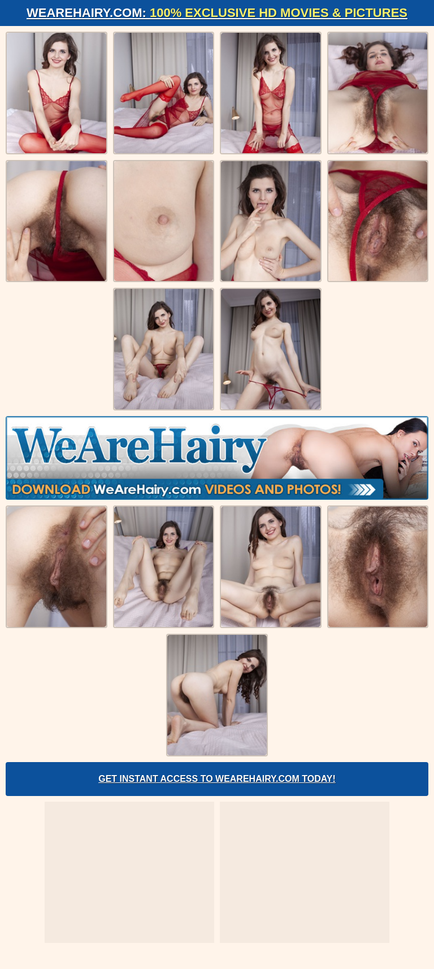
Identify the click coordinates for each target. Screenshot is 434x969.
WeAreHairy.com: (217, 13)
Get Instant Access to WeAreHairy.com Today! (217, 779)
